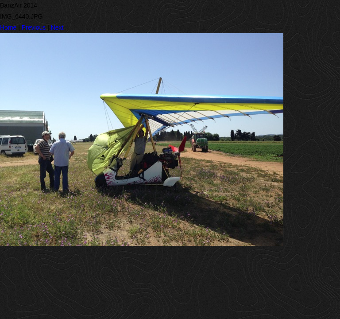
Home (8, 27)
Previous (34, 27)
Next (57, 27)
